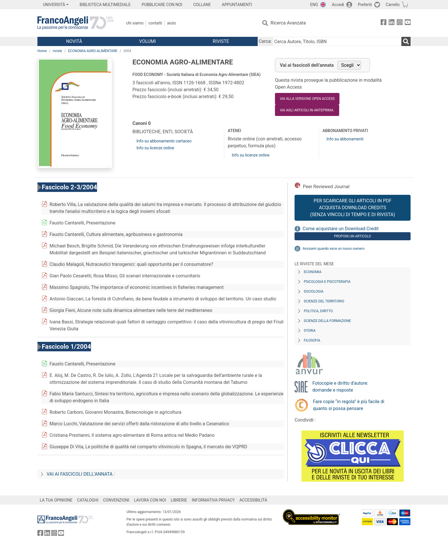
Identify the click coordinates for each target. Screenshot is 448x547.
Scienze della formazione (327, 321)
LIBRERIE (179, 500)
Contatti (155, 23)
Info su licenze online (155, 148)
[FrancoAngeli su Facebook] (383, 23)
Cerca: (265, 41)
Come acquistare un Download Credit (341, 228)
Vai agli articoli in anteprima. (307, 110)
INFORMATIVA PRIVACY (213, 500)
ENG (314, 4)
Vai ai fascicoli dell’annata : (81, 474)
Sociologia (313, 291)
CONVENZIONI (116, 500)
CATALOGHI (87, 500)
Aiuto (171, 23)
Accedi (338, 4)
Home (42, 51)
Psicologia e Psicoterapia (327, 282)
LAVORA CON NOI (150, 500)
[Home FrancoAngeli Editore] (75, 23)
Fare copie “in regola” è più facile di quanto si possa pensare (348, 405)
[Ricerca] (406, 41)
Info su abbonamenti (344, 139)
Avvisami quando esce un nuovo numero (334, 249)
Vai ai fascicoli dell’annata (307, 65)
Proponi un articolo (352, 236)
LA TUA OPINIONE (56, 500)
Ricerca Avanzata (288, 23)
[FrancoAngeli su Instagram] (400, 23)
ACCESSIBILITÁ (253, 500)
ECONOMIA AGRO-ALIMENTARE (92, 51)
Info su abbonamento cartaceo (163, 141)
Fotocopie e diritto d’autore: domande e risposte (340, 386)
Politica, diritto (318, 311)
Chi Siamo (134, 23)
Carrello (393, 4)
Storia (310, 331)
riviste (57, 51)
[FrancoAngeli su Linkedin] (391, 23)
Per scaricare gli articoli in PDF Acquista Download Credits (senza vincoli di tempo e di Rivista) (352, 207)
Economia (312, 272)
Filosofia (312, 340)
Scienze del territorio (324, 301)
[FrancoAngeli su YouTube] (408, 23)
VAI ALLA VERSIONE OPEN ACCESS (307, 99)
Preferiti (365, 4)
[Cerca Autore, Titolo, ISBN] (337, 41)
